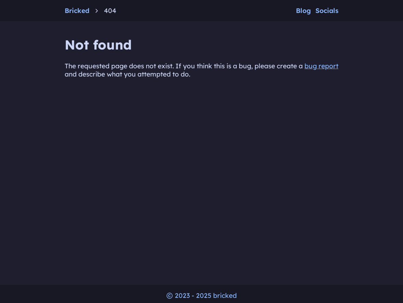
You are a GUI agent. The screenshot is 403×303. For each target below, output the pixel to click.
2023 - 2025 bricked (201, 295)
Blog (303, 10)
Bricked (77, 10)
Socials (326, 10)
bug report (321, 66)
